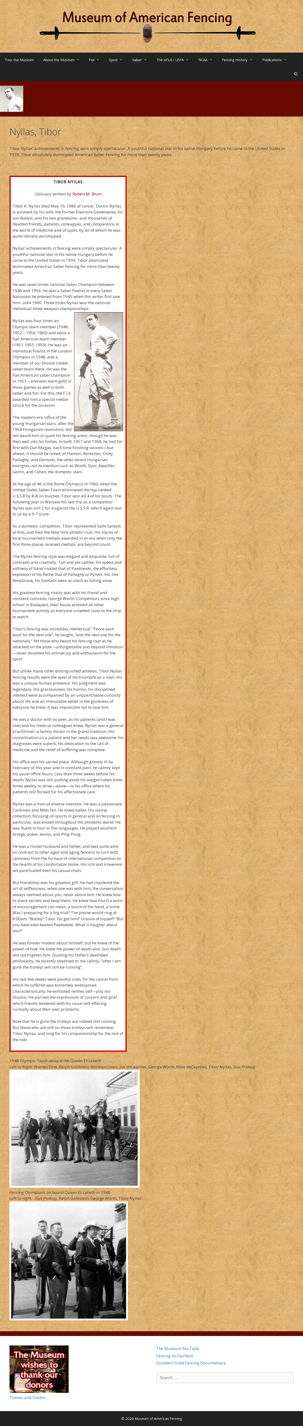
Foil (96, 60)
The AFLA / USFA (175, 60)
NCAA (207, 60)
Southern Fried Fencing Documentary (191, 1363)
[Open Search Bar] (296, 74)
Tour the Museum (19, 59)
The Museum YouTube (177, 1348)
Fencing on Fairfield (174, 1355)
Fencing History (240, 60)
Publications (277, 60)
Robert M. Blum (87, 194)
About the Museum (63, 60)
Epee (118, 60)
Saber (142, 60)
